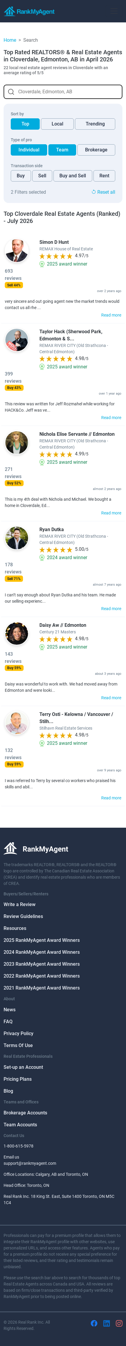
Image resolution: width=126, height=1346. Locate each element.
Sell (42, 176)
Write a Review (20, 904)
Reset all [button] (103, 192)
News (10, 1009)
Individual (29, 150)
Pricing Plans (18, 1079)
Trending (95, 124)
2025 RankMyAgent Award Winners (42, 940)
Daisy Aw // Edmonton (62, 625)
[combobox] (63, 92)
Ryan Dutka (51, 529)
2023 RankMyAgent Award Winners (42, 964)
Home (10, 40)
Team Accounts (20, 1125)
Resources (15, 928)
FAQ (8, 1021)
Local (57, 124)
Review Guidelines (23, 916)
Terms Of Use (18, 1045)
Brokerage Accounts (25, 1113)
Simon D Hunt (54, 242)
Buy (21, 176)
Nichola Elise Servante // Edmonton (77, 434)
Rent (104, 176)
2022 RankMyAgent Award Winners (42, 976)
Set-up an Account (23, 1067)
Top (25, 124)
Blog (8, 1091)
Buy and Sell (72, 176)
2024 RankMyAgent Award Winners (42, 952)
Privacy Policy (18, 1033)
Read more (111, 315)
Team (62, 150)
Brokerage (96, 150)
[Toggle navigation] (114, 11)
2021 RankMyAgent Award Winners (42, 988)
